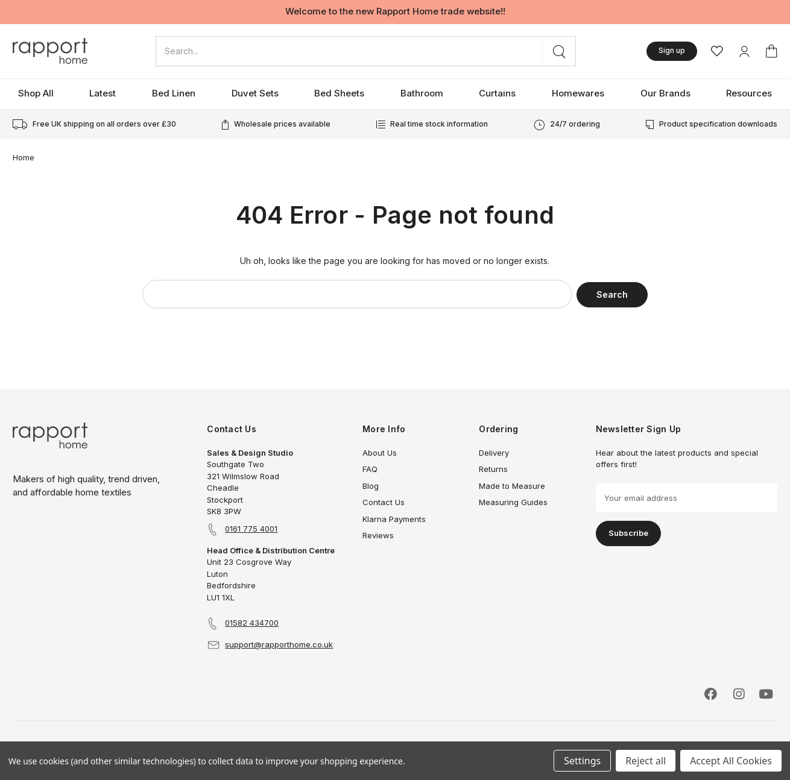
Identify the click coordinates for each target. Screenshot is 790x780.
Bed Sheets (339, 93)
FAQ (370, 469)
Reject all (645, 760)
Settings (582, 760)
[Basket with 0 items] (771, 51)
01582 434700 (252, 622)
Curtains (497, 93)
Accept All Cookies (731, 760)
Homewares (578, 93)
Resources (749, 93)
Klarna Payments (394, 519)
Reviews (378, 535)
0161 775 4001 (251, 528)
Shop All (36, 93)
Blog (370, 486)
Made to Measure (512, 486)
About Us (379, 453)
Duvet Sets (255, 93)
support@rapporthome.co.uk (279, 644)
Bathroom (421, 93)
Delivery (494, 453)
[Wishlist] (717, 51)
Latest (102, 93)
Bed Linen (173, 93)
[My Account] (744, 51)
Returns (493, 469)
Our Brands (665, 93)
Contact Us (383, 502)
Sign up (672, 50)
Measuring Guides (513, 502)
